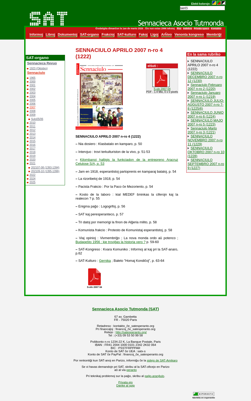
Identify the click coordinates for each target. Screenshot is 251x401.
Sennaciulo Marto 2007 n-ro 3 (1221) (202, 130)
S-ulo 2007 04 (162, 89)
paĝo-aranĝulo (154, 376)
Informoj (36, 34)
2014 (32, 137)
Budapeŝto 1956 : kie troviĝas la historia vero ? (110, 242)
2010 (32, 122)
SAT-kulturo (126, 34)
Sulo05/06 (37, 119)
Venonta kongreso (189, 34)
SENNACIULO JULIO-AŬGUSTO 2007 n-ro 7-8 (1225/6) (206, 104)
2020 (32, 159)
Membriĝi (214, 34)
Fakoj (143, 34)
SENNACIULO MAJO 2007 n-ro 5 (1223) (205, 122)
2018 (32, 152)
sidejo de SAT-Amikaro (162, 360)
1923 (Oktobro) (38, 68)
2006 (32, 103)
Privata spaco (201, 28)
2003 (32, 92)
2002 (32, 89)
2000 (32, 81)
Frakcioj (108, 34)
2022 (32, 174)
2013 (32, 133)
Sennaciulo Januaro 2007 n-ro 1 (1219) (204, 95)
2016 (32, 144)
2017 (32, 148)
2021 (32, 163)
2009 (32, 114)
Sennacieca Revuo (42, 63)
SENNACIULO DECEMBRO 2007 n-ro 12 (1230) (205, 77)
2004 (32, 96)
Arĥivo (166, 34)
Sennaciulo (36, 73)
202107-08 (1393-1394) (45, 167)
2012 (32, 130)
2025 (32, 182)
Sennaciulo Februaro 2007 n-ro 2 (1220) (205, 87)
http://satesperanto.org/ (131, 332)
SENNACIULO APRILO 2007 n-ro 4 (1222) (203, 65)
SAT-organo (89, 34)
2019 (32, 155)
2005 (32, 100)
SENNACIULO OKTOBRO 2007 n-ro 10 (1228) (206, 152)
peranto (132, 369)
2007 (32, 107)
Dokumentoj (67, 34)
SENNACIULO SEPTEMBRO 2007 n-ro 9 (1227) (206, 164)
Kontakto (216, 28)
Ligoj (154, 34)
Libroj (50, 34)
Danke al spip (125, 385)
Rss (179, 28)
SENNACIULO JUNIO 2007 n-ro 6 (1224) (206, 114)
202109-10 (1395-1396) (45, 171)
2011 (32, 126)
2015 (32, 141)
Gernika (105, 261)
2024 (32, 178)
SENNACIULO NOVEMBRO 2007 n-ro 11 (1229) (205, 140)
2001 (32, 85)
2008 (32, 111)
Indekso (187, 28)
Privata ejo (125, 382)
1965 (32, 77)
